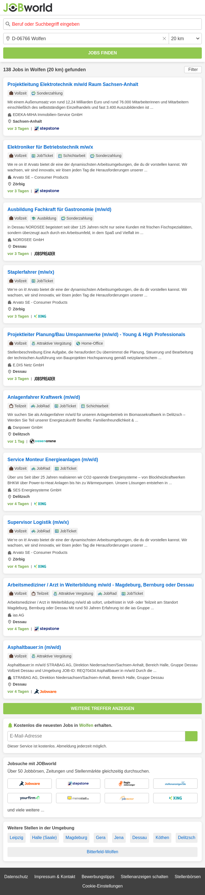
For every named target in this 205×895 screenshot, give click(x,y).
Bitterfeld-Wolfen (102, 851)
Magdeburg (76, 837)
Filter (193, 69)
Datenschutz (16, 876)
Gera (101, 837)
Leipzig (16, 837)
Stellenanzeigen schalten (144, 876)
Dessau (139, 837)
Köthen (162, 837)
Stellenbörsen (188, 876)
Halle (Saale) (44, 837)
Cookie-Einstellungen (102, 886)
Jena (119, 837)
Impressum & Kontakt (54, 876)
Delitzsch (186, 837)
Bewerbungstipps (98, 876)
